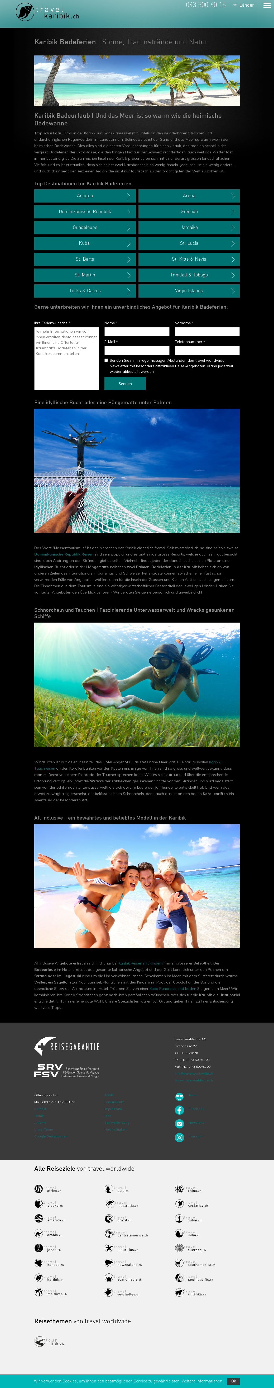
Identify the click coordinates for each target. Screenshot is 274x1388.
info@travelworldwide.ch (194, 1073)
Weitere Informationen (202, 1381)
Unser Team (43, 1129)
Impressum (113, 1109)
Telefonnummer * (190, 341)
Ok (233, 1381)
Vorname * (184, 323)
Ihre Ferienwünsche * (52, 323)
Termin (39, 1116)
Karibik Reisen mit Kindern (140, 963)
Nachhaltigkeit (115, 1129)
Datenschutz (114, 1102)
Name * (111, 323)
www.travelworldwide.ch (194, 1080)
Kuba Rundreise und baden (173, 988)
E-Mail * (111, 341)
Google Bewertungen (51, 1136)
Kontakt (40, 1109)
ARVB (108, 1095)
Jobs (108, 1116)
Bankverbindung (116, 1122)
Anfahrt (40, 1122)
